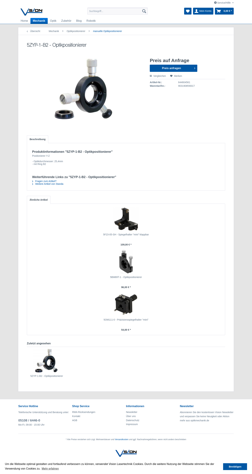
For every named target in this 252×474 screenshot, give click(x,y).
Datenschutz (132, 420)
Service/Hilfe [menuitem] (222, 2)
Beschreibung (37, 139)
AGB (74, 420)
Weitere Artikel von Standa (47, 184)
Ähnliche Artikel (39, 199)
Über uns (131, 416)
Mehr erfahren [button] (50, 468)
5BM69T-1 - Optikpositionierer (126, 277)
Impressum (132, 424)
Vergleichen (158, 76)
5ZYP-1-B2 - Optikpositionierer (46, 376)
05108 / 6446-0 (29, 420)
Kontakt (76, 416)
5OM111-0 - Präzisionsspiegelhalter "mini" (126, 319)
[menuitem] (117, 11)
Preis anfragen (178, 68)
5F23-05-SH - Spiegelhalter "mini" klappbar (126, 234)
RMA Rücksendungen (83, 412)
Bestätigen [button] (235, 466)
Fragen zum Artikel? (44, 181)
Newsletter (131, 412)
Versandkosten (121, 439)
